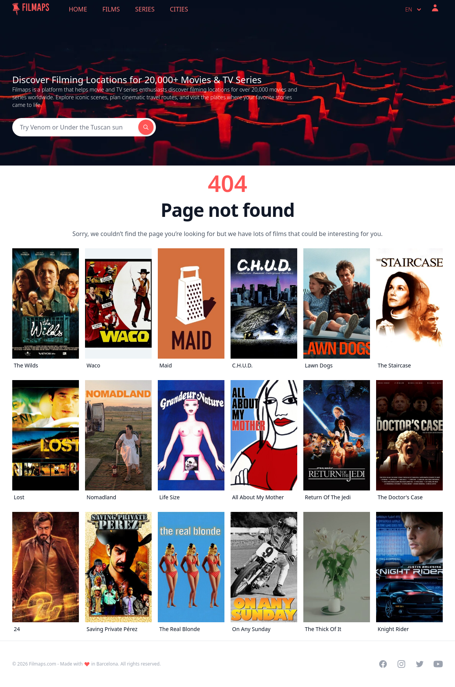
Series (145, 9)
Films (110, 9)
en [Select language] (414, 9)
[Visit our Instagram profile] (401, 664)
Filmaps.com (42, 664)
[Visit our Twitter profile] (419, 664)
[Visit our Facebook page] (383, 664)
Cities (179, 9)
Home (78, 9)
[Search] (75, 127)
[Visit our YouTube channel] (438, 664)
